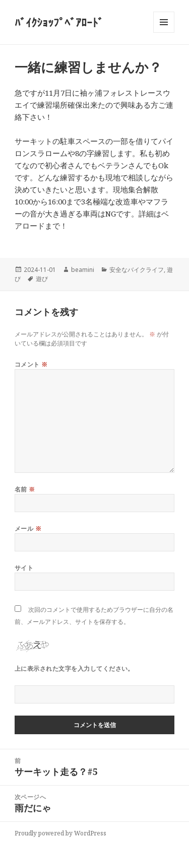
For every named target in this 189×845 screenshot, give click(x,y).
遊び (42, 278)
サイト (24, 568)
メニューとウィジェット (164, 32)
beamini (82, 269)
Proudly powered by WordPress (60, 833)
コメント (31, 364)
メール (28, 528)
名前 (25, 489)
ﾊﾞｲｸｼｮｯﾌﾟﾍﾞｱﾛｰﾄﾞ (59, 22)
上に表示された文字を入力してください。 (74, 668)
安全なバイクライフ (136, 269)
